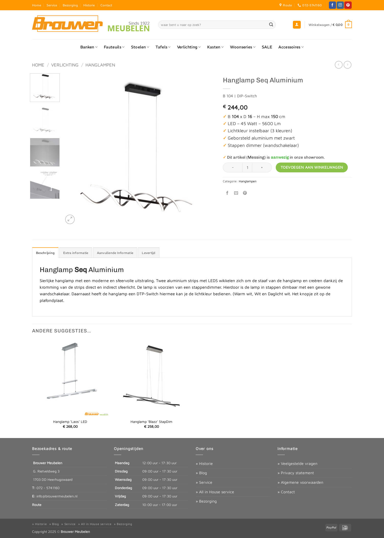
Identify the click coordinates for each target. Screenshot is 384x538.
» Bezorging (206, 501)
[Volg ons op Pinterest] (347, 5)
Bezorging (70, 5)
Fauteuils (114, 46)
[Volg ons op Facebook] (332, 5)
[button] (297, 25)
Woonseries (242, 46)
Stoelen (140, 46)
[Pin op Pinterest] (245, 193)
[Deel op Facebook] (227, 193)
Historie (89, 5)
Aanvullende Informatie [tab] (115, 253)
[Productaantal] (247, 167)
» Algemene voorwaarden (300, 482)
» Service (204, 482)
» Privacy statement (295, 473)
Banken (88, 46)
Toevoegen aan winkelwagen (312, 167)
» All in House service (215, 492)
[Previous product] (347, 64)
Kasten (215, 46)
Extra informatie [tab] (75, 253)
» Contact (286, 492)
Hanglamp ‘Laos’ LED (70, 421)
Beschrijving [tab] (45, 253)
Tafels (163, 46)
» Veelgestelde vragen (297, 463)
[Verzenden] (271, 25)
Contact (106, 5)
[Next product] (338, 64)
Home (36, 5)
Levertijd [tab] (148, 253)
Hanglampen (100, 64)
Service (52, 5)
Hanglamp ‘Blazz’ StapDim (151, 421)
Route (36, 505)
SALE (267, 46)
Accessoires (291, 46)
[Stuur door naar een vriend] (236, 193)
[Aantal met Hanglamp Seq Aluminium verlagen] (232, 167)
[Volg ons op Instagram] (340, 5)
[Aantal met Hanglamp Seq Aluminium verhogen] (262, 167)
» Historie (204, 463)
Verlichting (189, 46)
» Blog (201, 473)
